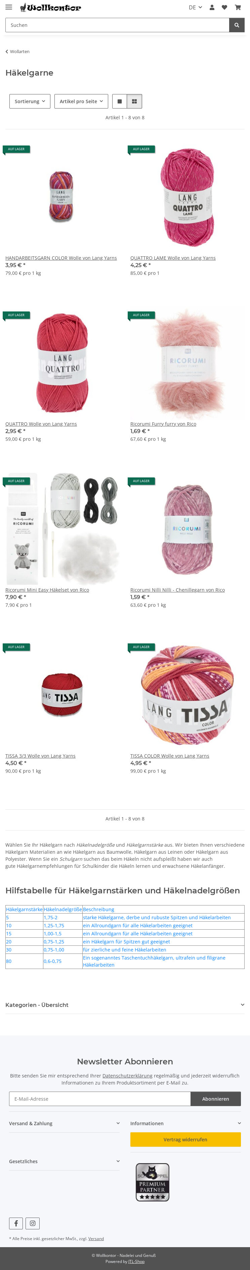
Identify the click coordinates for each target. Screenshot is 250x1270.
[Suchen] (237, 25)
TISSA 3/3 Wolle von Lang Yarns (40, 756)
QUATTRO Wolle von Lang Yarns (41, 424)
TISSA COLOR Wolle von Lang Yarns (169, 756)
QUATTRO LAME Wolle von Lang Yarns (173, 258)
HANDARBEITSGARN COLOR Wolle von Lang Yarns (61, 258)
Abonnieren (215, 1099)
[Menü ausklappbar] (8, 4)
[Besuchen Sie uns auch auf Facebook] (16, 1223)
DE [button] (192, 7)
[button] (212, 7)
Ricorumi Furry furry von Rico (163, 424)
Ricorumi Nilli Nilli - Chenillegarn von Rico (177, 590)
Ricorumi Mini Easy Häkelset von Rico (47, 590)
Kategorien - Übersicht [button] (37, 1005)
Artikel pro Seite (78, 101)
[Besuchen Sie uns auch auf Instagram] (32, 1223)
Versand (96, 1238)
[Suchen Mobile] (117, 25)
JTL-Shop (136, 1261)
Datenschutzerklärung (127, 1075)
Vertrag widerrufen (185, 1139)
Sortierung (27, 101)
